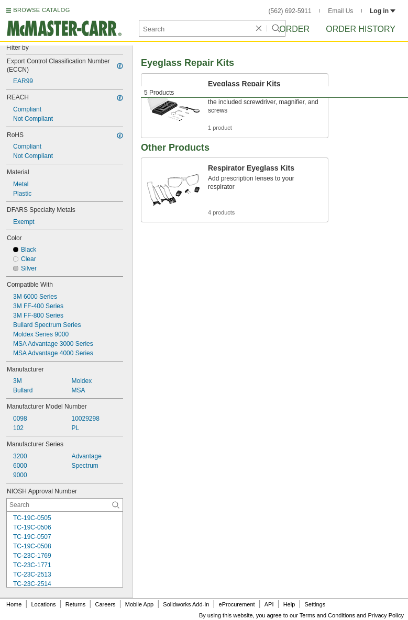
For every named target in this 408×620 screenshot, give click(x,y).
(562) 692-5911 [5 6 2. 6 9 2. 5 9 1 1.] (290, 11)
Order (294, 29)
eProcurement (237, 604)
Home (13, 604)
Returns (75, 604)
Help (289, 604)
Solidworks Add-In (186, 604)
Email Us (340, 11)
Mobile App (139, 604)
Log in (382, 11)
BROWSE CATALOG (41, 10)
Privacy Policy (386, 615)
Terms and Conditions (327, 615)
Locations (43, 604)
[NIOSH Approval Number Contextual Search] (64, 505)
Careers (105, 604)
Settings (314, 604)
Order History (360, 29)
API (269, 604)
